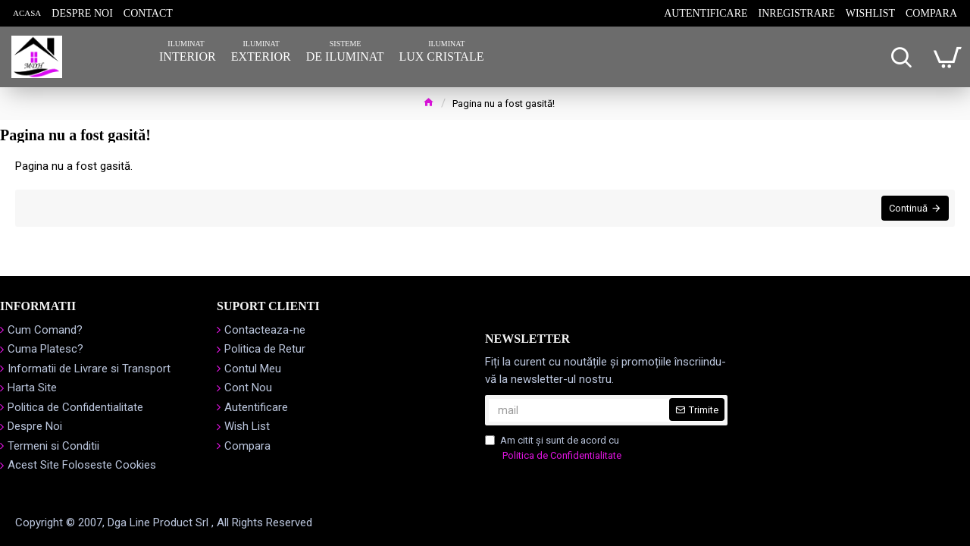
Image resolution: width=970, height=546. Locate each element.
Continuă (906, 209)
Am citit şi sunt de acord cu (554, 449)
